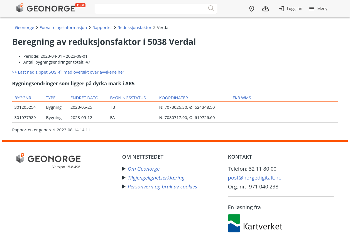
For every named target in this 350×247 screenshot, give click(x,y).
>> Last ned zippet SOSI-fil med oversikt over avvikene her (68, 72)
